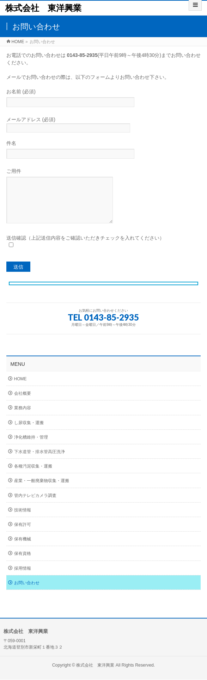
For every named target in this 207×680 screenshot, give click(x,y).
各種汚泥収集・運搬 (33, 476)
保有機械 (22, 549)
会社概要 (22, 403)
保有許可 (22, 535)
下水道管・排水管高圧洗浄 (39, 462)
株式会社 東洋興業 (43, 8)
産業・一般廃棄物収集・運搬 (41, 491)
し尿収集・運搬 (29, 433)
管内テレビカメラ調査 (35, 506)
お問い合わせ (26, 593)
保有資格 (22, 564)
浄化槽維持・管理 (31, 447)
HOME (20, 389)
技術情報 (22, 520)
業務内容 (22, 418)
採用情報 (22, 578)
